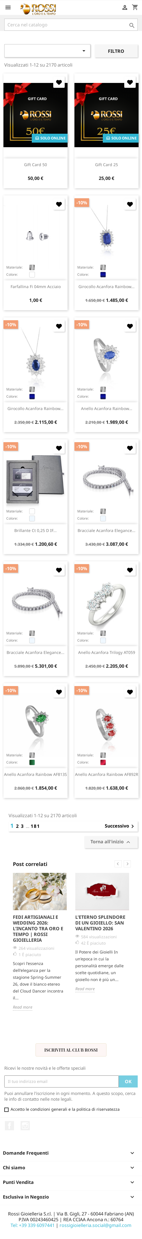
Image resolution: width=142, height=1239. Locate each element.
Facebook (9, 1125)
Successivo (120, 826)
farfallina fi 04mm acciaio (36, 286)
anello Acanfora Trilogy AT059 (106, 652)
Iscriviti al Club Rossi (71, 1050)
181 (35, 826)
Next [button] (127, 863)
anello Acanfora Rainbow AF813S (35, 774)
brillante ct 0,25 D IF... (35, 530)
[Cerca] (71, 25)
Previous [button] (118, 863)
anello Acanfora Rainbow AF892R (106, 774)
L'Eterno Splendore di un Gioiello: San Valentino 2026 (100, 923)
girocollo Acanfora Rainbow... (106, 286)
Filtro (116, 51)
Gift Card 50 (35, 164)
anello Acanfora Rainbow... (106, 408)
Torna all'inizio (111, 842)
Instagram (25, 1125)
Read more (22, 1007)
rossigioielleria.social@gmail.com (95, 1225)
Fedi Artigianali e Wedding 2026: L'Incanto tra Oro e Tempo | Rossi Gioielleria (38, 928)
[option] (40, 942)
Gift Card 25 (106, 164)
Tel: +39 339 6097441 (33, 1225)
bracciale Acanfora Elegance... (106, 530)
